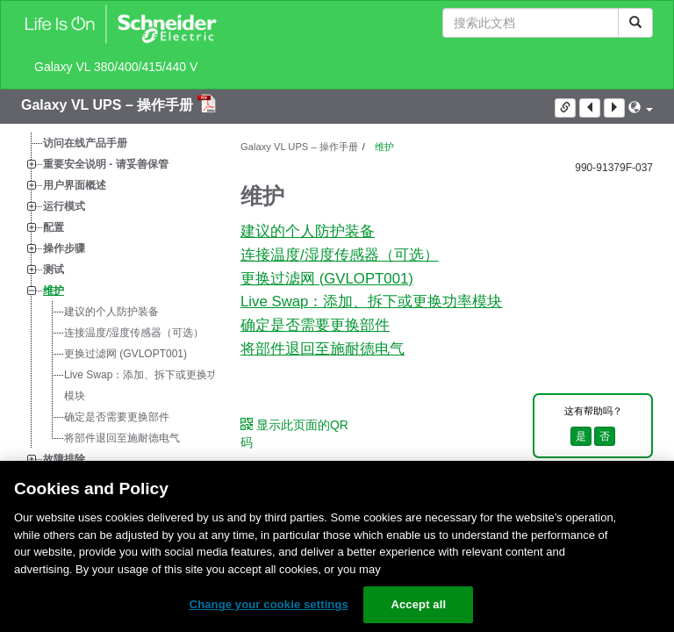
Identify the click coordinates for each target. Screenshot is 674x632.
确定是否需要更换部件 (116, 417)
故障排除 (64, 459)
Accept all (418, 604)
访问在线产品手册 (85, 143)
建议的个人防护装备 (111, 311)
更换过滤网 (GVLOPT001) (125, 354)
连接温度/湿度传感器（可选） (134, 333)
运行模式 (64, 206)
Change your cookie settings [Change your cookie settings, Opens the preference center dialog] (269, 604)
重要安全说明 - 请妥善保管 (105, 164)
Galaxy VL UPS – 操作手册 (109, 104)
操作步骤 (64, 248)
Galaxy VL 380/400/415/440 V (115, 67)
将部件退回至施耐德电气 (122, 438)
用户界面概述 (74, 185)
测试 (53, 269)
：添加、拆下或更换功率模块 (146, 385)
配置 (53, 227)
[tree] (117, 301)
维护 (53, 290)
